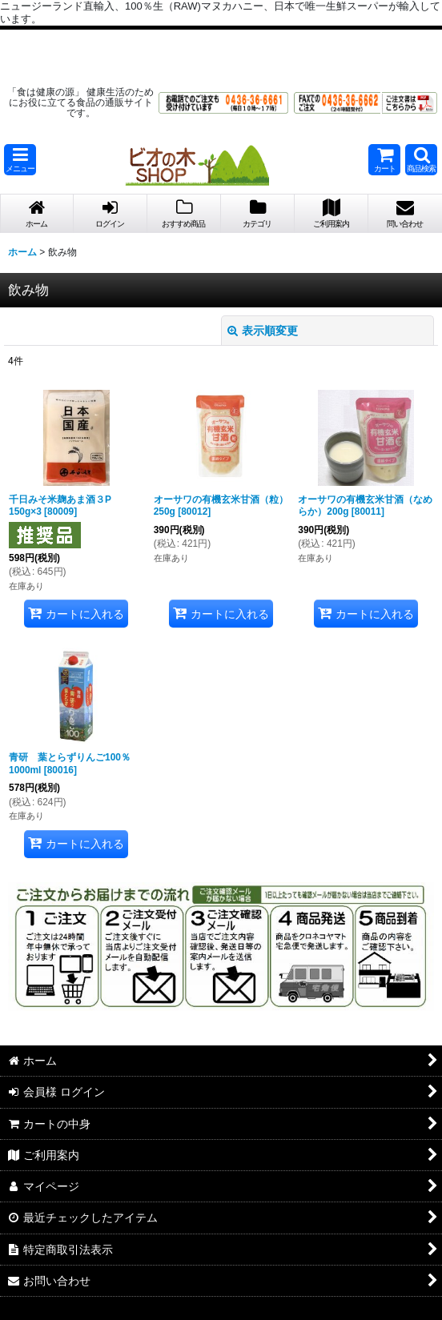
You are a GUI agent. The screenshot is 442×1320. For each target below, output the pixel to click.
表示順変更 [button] (262, 330)
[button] (20, 159)
